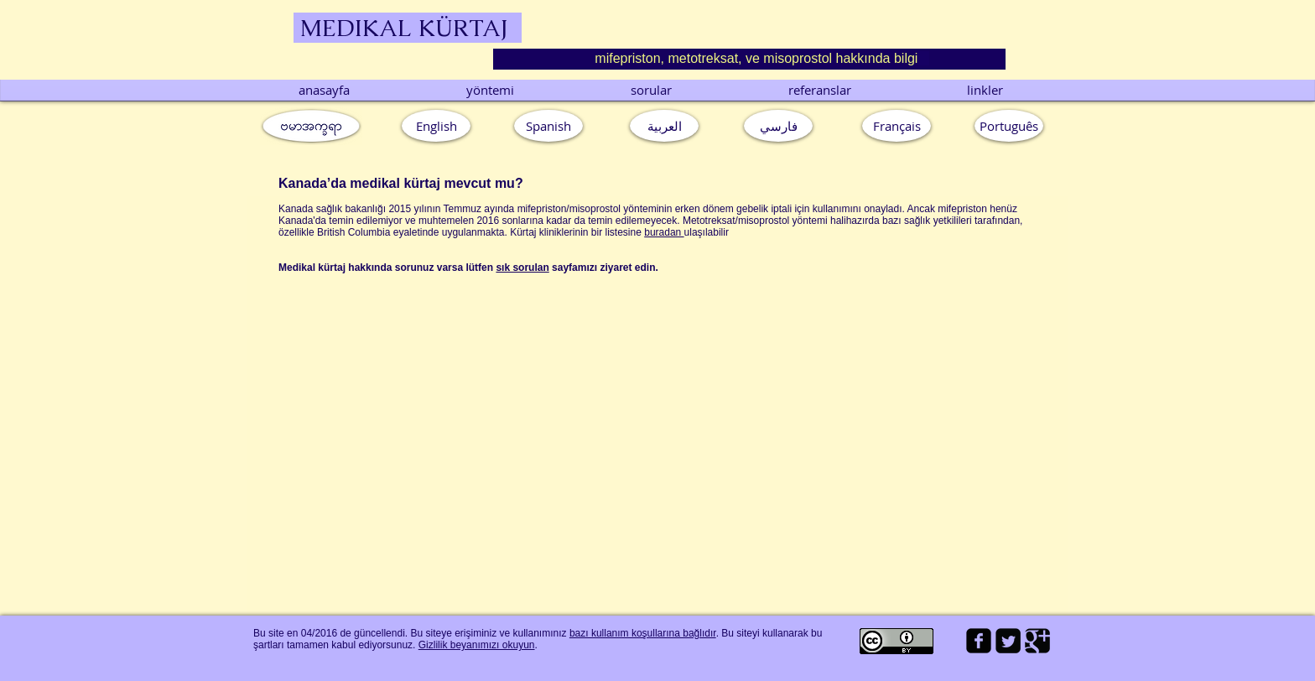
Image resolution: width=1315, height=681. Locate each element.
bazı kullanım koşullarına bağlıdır (642, 633)
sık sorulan (522, 267)
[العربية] (664, 126)
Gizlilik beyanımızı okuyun (476, 645)
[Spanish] (548, 126)
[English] (436, 126)
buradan (663, 232)
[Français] (896, 126)
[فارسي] (778, 126)
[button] (1009, 126)
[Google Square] (1037, 640)
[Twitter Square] (1008, 640)
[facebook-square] (978, 640)
